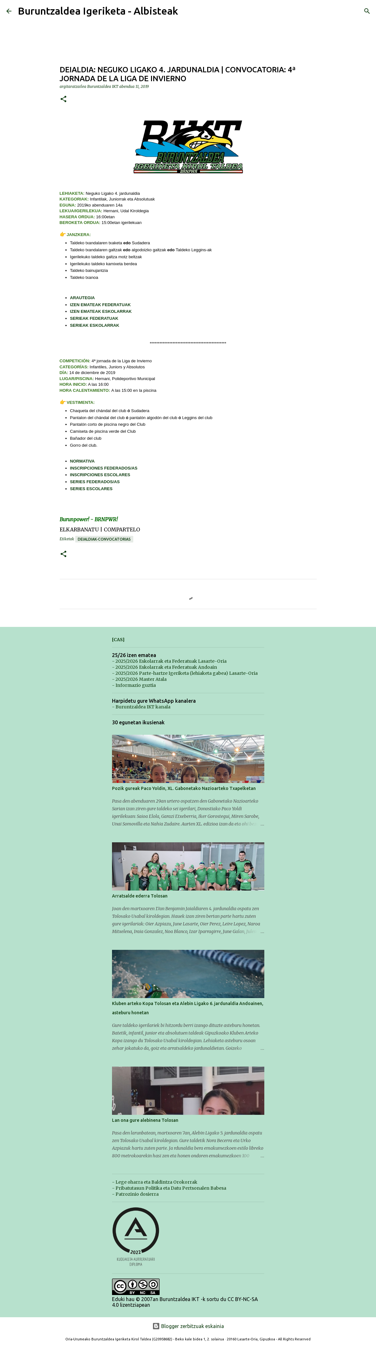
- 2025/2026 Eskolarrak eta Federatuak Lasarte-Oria (169, 661)
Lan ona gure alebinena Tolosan (145, 1120)
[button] (63, 99)
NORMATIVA (82, 461)
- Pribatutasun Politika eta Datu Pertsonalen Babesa (169, 1188)
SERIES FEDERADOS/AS (95, 481)
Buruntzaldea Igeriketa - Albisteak (98, 10)
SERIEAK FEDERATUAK (94, 318)
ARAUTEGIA (82, 297)
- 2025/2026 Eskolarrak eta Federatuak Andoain (164, 667)
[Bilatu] (367, 11)
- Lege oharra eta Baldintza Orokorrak (154, 1182)
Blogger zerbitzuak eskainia (188, 1326)
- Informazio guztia (134, 685)
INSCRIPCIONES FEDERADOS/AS (104, 468)
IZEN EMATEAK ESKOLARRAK (101, 311)
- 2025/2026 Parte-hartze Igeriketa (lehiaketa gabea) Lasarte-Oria (185, 673)
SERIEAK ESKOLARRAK (94, 325)
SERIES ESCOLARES (91, 488)
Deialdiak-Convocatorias (104, 539)
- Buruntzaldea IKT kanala (141, 707)
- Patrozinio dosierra (135, 1194)
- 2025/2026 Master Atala (139, 679)
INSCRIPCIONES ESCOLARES (100, 474)
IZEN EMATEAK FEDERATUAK (100, 304)
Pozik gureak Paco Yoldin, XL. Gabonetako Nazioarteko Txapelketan (184, 788)
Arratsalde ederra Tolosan (140, 895)
